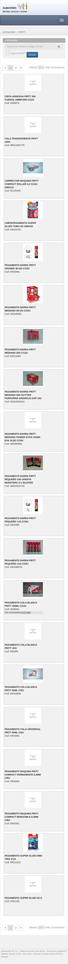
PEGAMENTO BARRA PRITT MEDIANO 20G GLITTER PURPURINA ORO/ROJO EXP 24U (23, 395)
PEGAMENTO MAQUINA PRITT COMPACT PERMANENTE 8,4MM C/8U (23, 774)
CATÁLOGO (9, 32)
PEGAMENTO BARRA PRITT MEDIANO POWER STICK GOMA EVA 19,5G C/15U (22, 437)
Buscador (11, 40)
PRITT (22, 32)
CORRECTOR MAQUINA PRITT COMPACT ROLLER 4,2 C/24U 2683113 (22, 184)
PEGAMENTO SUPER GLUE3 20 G (23, 898)
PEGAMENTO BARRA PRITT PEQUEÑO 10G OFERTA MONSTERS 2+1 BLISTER (20, 479)
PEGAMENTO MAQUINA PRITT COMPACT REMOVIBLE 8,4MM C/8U (22, 816)
